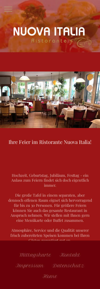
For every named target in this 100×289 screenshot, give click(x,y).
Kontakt (70, 256)
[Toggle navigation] (8, 8)
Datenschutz (68, 266)
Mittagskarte (35, 256)
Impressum (30, 266)
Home (50, 277)
